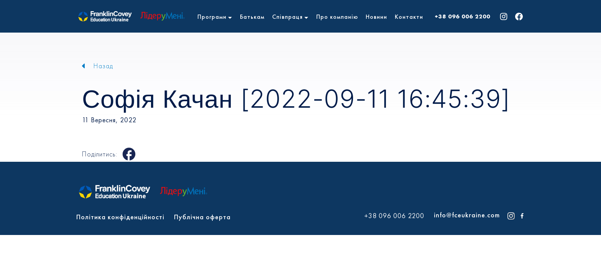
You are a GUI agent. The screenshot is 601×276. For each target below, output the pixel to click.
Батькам (252, 16)
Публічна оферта (202, 216)
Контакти (409, 16)
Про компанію (337, 16)
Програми (212, 16)
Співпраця (287, 16)
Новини (376, 16)
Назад (103, 65)
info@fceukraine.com (467, 215)
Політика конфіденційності (120, 216)
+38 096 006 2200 (462, 16)
